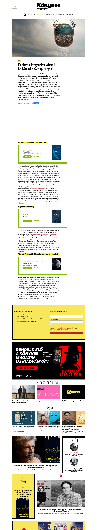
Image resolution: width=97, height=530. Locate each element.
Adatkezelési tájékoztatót (61, 328)
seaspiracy (23, 61)
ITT (51, 202)
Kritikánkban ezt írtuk (38, 188)
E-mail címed (53, 314)
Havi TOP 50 (40, 15)
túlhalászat (39, 61)
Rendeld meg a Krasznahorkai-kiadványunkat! (62, 15)
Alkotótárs (34, 15)
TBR (29, 15)
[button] (12, 15)
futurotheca (47, 15)
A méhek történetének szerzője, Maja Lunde (43, 234)
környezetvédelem (28, 61)
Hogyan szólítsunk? (54, 319)
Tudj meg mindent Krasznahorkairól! (69, 12)
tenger (33, 61)
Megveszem (27, 156)
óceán (35, 61)
